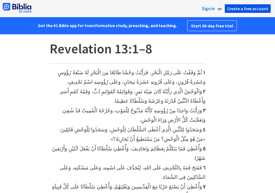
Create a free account (247, 8)
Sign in (208, 9)
